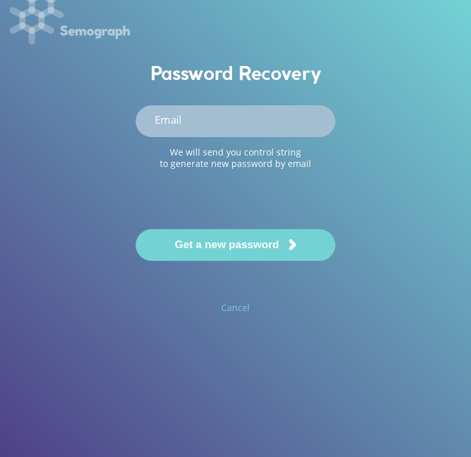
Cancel (235, 307)
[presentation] (234, 199)
